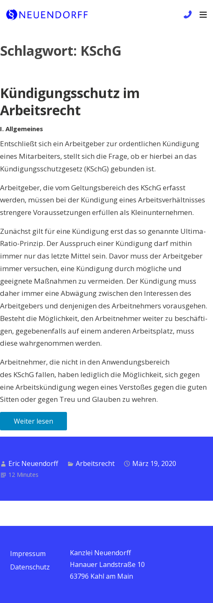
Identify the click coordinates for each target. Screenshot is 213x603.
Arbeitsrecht (95, 463)
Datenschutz (30, 567)
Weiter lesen (33, 421)
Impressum (28, 553)
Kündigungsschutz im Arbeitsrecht (70, 101)
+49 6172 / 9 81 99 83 (187, 15)
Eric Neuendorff (33, 463)
